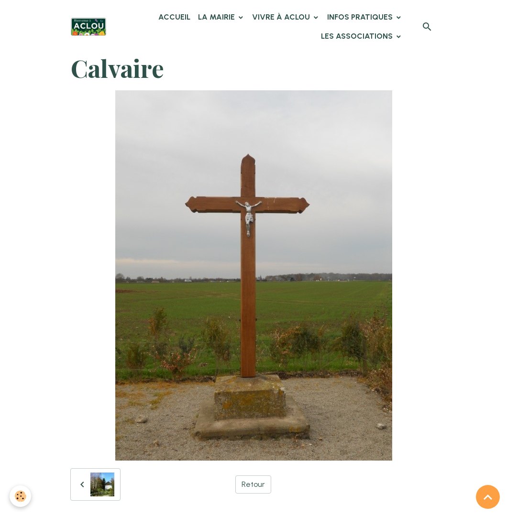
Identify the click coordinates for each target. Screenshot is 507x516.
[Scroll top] (488, 497)
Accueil (174, 17)
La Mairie (217, 17)
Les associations (358, 36)
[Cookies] (20, 496)
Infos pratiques (361, 17)
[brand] (88, 27)
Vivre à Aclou (282, 17)
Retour (253, 484)
